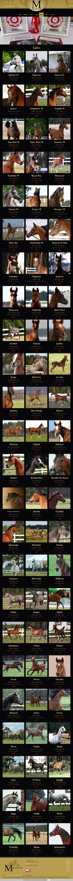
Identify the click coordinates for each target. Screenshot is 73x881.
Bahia (13, 612)
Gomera (59, 276)
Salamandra (59, 847)
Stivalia (36, 511)
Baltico (59, 410)
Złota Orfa (36, 578)
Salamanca (13, 645)
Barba (60, 813)
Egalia (60, 612)
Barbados (36, 545)
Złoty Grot (59, 175)
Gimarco (60, 444)
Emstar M (36, 209)
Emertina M (13, 142)
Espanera (13, 578)
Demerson (13, 310)
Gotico (13, 108)
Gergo (13, 377)
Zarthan (13, 343)
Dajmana (36, 276)
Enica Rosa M (36, 142)
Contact (52, 14)
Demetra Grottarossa (13, 511)
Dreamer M (59, 209)
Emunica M (59, 142)
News (20, 14)
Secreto (59, 377)
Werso (36, 679)
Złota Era (36, 377)
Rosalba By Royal (59, 478)
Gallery (46, 14)
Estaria (59, 545)
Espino (36, 746)
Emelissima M (36, 243)
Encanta (59, 679)
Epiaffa (59, 780)
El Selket (59, 511)
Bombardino (36, 478)
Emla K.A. (60, 75)
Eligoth (36, 444)
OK (48, 880)
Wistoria (13, 444)
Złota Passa (59, 310)
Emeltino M (13, 175)
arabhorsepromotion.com (17, 875)
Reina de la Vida (59, 243)
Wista (36, 645)
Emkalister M (36, 108)
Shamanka (13, 545)
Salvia (36, 713)
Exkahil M (59, 108)
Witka (36, 813)
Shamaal (13, 713)
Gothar (59, 343)
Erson (13, 679)
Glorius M (13, 75)
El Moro (36, 780)
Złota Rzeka (36, 410)
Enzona (36, 343)
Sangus (36, 612)
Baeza (13, 746)
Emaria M (13, 209)
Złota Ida (13, 243)
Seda (13, 780)
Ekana (36, 847)
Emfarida (36, 310)
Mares (32, 14)
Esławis (59, 645)
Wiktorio (59, 578)
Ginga (59, 746)
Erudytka (13, 847)
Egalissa (13, 410)
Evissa (60, 713)
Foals (36, 14)
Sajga (13, 813)
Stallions (25, 14)
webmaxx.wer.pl (9, 875)
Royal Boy (36, 175)
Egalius (13, 478)
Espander (13, 276)
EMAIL (28, 863)
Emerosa (36, 75)
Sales (41, 14)
